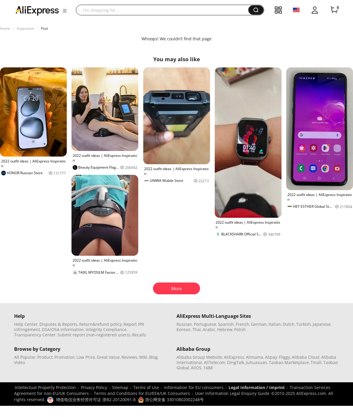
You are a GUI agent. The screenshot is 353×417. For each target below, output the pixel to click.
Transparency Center (35, 335)
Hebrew (224, 329)
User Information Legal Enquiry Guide (232, 393)
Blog (153, 357)
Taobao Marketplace (289, 362)
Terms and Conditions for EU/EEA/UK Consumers (142, 393)
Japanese (322, 324)
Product (45, 357)
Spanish (226, 324)
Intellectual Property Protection (45, 387)
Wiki (143, 357)
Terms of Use (146, 387)
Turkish (303, 324)
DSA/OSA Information (63, 329)
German (259, 324)
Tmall (316, 362)
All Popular (25, 357)
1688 (208, 368)
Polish (240, 329)
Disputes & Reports (58, 324)
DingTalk (235, 362)
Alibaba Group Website (199, 357)
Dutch (288, 324)
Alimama (254, 357)
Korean (183, 329)
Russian (184, 324)
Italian (275, 324)
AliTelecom (214, 362)
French (242, 324)
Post (44, 28)
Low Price (85, 357)
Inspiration (25, 28)
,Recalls (138, 335)
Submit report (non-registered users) (93, 335)
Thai (196, 329)
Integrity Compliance (106, 329)
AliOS (196, 368)
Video (19, 362)
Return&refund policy (100, 324)
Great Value (108, 357)
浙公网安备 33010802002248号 (171, 399)
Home (5, 28)
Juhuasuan (256, 362)
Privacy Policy (94, 387)
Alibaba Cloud (305, 357)
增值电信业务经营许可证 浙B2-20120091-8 (96, 399)
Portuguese (205, 324)
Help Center (26, 324)
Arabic (209, 329)
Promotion (64, 357)
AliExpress (234, 357)
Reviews (129, 357)
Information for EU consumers (194, 387)
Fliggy (284, 357)
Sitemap (120, 387)
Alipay (271, 357)
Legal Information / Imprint (257, 387)
